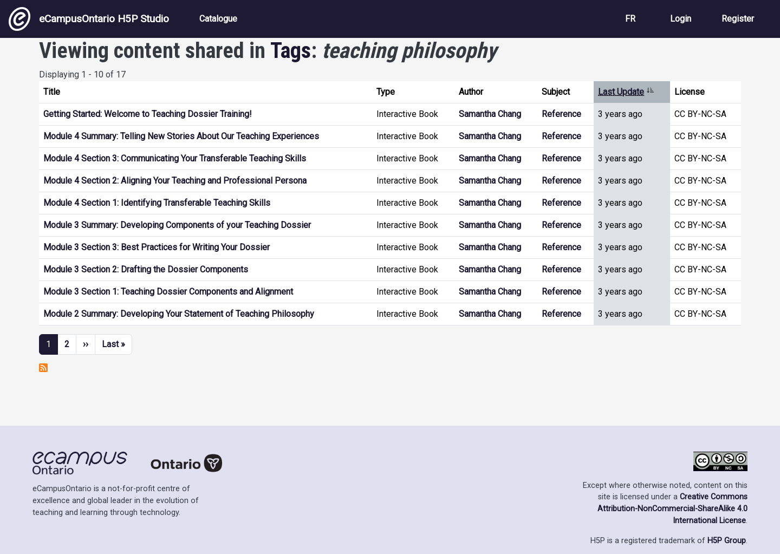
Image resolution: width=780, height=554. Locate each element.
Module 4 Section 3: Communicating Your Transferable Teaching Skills (174, 158)
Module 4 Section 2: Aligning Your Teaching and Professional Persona (175, 180)
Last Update (626, 92)
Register (738, 19)
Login (680, 19)
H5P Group (726, 540)
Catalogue (218, 19)
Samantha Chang (490, 114)
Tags (290, 50)
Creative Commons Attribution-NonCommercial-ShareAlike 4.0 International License (672, 508)
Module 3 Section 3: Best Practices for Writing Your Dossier (156, 247)
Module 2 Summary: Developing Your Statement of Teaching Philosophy (178, 314)
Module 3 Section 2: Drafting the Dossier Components (145, 269)
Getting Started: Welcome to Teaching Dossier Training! (147, 114)
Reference (561, 114)
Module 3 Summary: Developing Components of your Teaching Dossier (177, 225)
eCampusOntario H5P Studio (89, 19)
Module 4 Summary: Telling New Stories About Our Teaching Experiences (181, 136)
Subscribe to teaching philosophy (43, 367)
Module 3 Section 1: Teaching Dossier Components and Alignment (168, 291)
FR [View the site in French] (630, 19)
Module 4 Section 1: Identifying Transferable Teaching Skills (156, 203)
